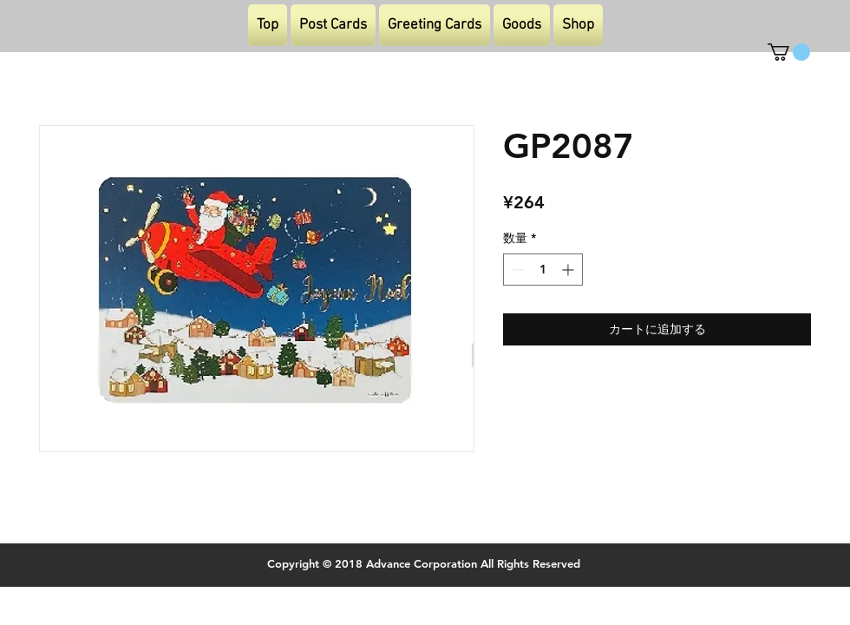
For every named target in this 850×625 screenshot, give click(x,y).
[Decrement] (516, 269)
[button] (789, 52)
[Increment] (569, 269)
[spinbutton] (543, 269)
